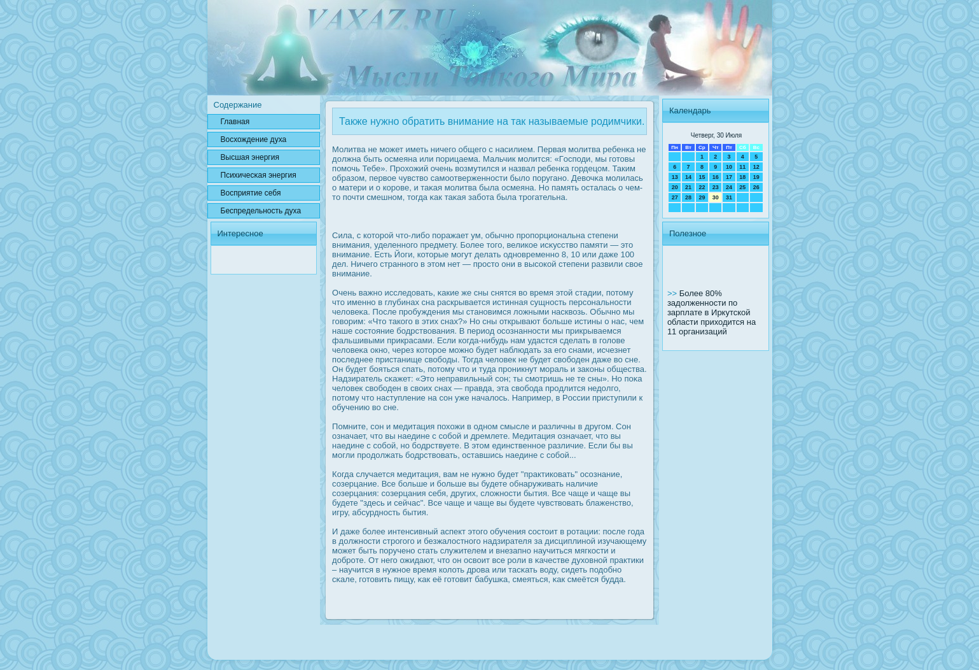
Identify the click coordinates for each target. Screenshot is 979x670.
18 (742, 177)
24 (729, 187)
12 (756, 167)
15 (701, 177)
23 (715, 187)
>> (673, 293)
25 (742, 187)
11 (742, 167)
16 (715, 177)
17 (729, 177)
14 (688, 177)
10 (729, 167)
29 (701, 197)
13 (675, 177)
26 (756, 187)
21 (688, 187)
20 (675, 187)
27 (675, 197)
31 (729, 197)
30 (715, 197)
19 (756, 177)
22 (701, 187)
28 (688, 197)
